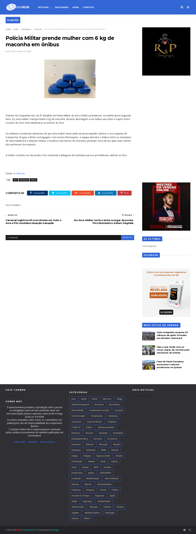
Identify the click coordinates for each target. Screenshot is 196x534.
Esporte (114, 450)
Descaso (89, 433)
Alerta (94, 399)
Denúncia (75, 433)
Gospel (85, 467)
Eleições (117, 444)
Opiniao (88, 484)
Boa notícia (114, 404)
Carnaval (119, 410)
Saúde (74, 501)
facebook (128, 237)
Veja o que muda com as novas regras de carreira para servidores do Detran (173, 350)
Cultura (89, 427)
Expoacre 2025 (103, 455)
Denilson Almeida (106, 427)
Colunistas (113, 416)
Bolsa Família (77, 410)
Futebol (91, 461)
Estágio (74, 455)
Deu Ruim (97, 438)
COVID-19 (75, 427)
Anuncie (33, 441)
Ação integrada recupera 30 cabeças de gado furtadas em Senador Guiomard (172, 335)
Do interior (112, 438)
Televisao (93, 507)
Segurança (87, 501)
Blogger (55, 530)
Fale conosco (47, 441)
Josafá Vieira (77, 472)
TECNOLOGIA (77, 507)
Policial (38, 29)
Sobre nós (20, 441)
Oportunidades (104, 484)
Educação (103, 444)
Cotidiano (111, 421)
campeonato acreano (99, 410)
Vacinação (110, 512)
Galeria (114, 461)
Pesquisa (90, 490)
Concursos (76, 421)
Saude (112, 495)
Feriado (119, 455)
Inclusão (107, 467)
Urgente (75, 512)
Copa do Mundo (94, 421)
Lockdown (76, 478)
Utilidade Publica (92, 512)
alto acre (107, 399)
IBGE (96, 467)
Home (8, 29)
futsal (103, 461)
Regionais (99, 495)
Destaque (103, 433)
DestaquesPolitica (79, 438)
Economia (75, 444)
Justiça (91, 472)
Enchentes (90, 450)
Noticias (43, 7)
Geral (73, 467)
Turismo (120, 507)
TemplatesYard (29, 530)
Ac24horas (19, 173)
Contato (88, 7)
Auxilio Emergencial (80, 404)
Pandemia (76, 490)
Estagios (87, 455)
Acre (75, 7)
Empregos (76, 450)
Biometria (99, 404)
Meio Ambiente (112, 478)
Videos (87, 518)
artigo (119, 399)
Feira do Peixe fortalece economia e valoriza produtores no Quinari (170, 364)
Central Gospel (78, 416)
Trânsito (107, 507)
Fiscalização (76, 461)
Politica (115, 490)
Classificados (97, 416)
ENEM (103, 450)
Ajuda (83, 399)
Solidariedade (104, 501)
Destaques (61, 7)
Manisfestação (92, 478)
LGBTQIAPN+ (105, 472)
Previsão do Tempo (80, 495)
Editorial (90, 444)
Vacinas (74, 518)
